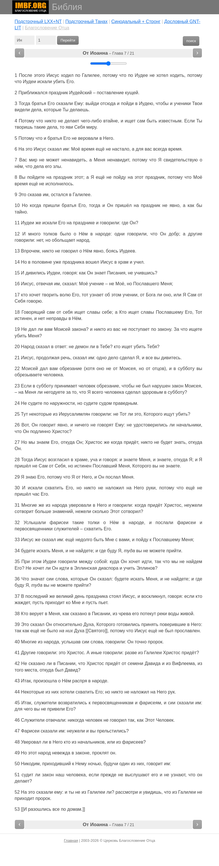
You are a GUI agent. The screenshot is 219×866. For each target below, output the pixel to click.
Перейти (67, 40)
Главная (71, 840)
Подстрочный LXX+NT (38, 21)
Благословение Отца (47, 27)
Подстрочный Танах (86, 21)
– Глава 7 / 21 (108, 53)
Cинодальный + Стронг (136, 21)
